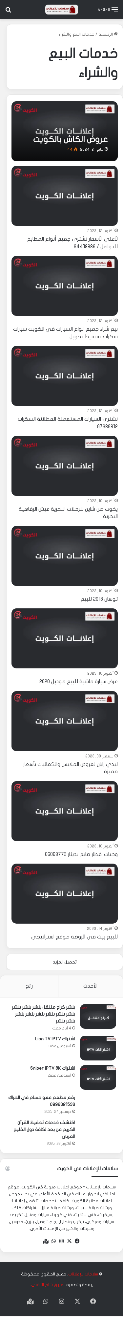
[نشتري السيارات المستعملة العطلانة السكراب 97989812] (64, 376)
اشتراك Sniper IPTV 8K (52, 1068)
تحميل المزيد (64, 962)
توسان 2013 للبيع (99, 599)
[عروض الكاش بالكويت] (64, 131)
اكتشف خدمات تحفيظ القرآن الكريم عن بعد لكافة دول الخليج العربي (44, 1129)
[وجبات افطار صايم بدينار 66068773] (64, 811)
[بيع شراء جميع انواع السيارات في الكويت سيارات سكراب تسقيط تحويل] (64, 286)
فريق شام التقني (47, 1284)
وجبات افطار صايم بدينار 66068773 (81, 854)
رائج (29, 986)
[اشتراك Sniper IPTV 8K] (98, 1077)
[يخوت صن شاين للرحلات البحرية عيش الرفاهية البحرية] (64, 466)
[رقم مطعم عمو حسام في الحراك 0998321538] (98, 1104)
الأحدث (90, 986)
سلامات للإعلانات (83, 1274)
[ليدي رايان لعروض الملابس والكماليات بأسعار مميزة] (64, 721)
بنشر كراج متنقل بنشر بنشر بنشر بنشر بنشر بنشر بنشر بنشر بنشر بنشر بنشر (43, 1014)
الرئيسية (108, 34)
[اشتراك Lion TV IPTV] (98, 1048)
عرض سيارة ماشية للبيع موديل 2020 (78, 681)
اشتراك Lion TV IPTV (55, 1038)
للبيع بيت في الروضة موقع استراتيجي (74, 936)
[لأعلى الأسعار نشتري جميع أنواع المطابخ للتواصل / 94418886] (64, 196)
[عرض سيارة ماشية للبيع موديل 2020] (64, 638)
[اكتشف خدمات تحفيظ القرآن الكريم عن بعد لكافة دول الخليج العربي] (98, 1129)
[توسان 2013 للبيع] (64, 556)
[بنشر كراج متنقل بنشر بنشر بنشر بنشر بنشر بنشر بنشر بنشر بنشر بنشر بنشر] (98, 1016)
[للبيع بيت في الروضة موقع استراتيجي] (64, 894)
